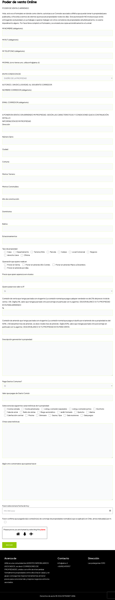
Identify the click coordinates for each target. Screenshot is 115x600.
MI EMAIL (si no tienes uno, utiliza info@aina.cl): (57, 65)
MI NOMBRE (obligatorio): (57, 31)
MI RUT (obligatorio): (57, 43)
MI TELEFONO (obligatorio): (57, 54)
